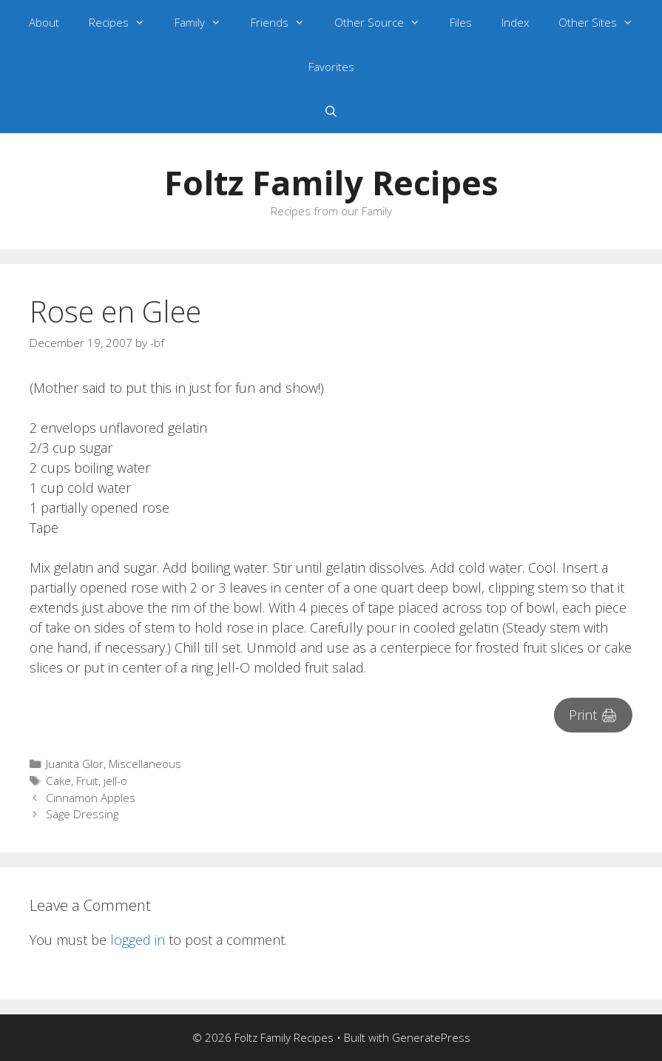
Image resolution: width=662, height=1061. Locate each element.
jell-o (115, 780)
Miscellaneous (145, 763)
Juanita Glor (75, 763)
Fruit (87, 780)
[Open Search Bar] (331, 111)
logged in (137, 940)
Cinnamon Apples (90, 797)
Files (461, 22)
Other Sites (603, 22)
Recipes (124, 22)
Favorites (331, 66)
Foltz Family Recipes (331, 182)
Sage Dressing (82, 813)
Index (515, 22)
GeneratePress (431, 1037)
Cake (58, 780)
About (44, 22)
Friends (285, 22)
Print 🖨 (593, 715)
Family (205, 22)
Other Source (384, 22)
